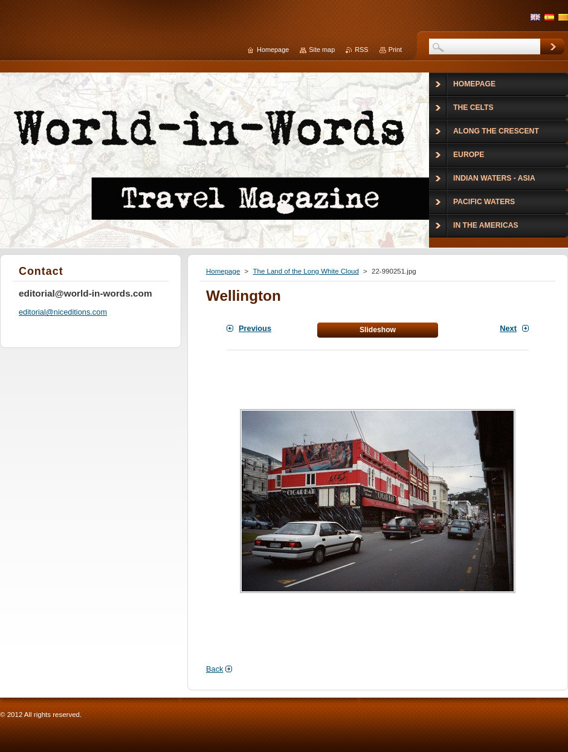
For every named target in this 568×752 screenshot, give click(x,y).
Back (214, 668)
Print (395, 49)
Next (508, 328)
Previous (255, 328)
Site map (322, 49)
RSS (361, 49)
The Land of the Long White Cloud (305, 271)
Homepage (223, 271)
